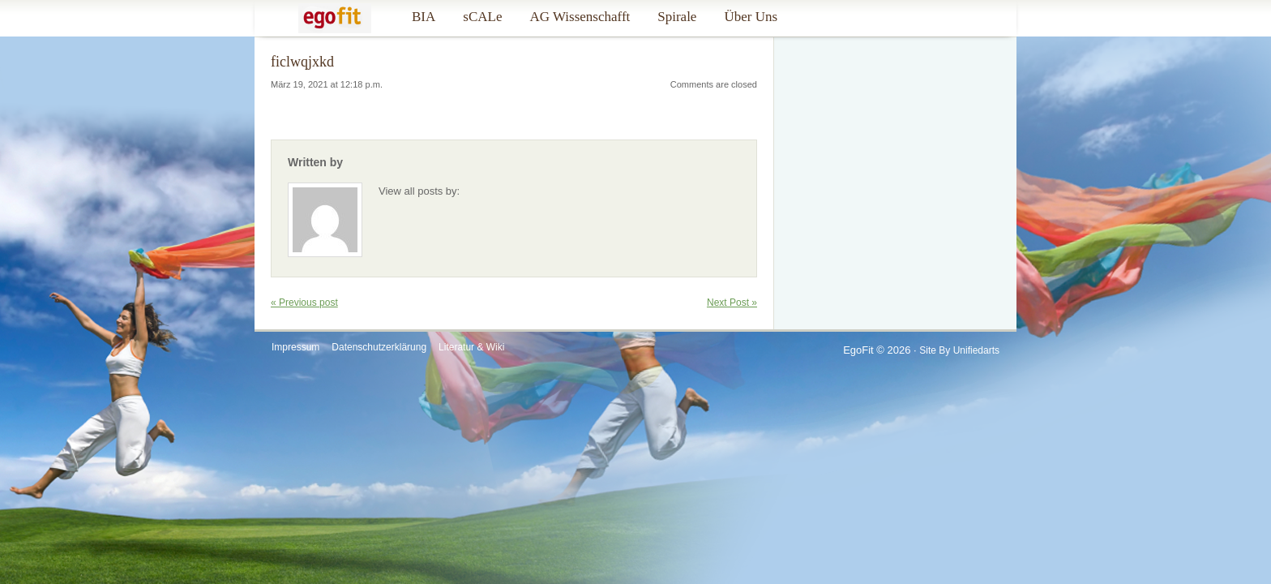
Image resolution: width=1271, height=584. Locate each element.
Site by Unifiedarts (959, 350)
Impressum (295, 347)
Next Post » (732, 302)
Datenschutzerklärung (379, 347)
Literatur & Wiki (471, 347)
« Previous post (304, 302)
